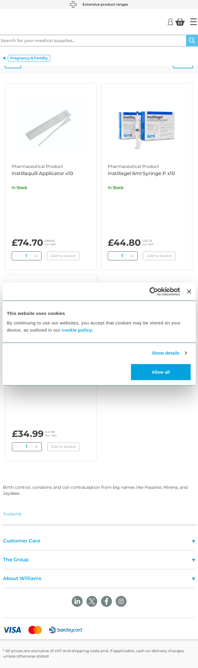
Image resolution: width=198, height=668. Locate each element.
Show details (166, 352)
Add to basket (63, 255)
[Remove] (16, 256)
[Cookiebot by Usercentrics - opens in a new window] (154, 291)
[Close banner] (189, 292)
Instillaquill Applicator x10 (42, 173)
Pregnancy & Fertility (29, 58)
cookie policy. (77, 329)
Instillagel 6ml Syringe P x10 (141, 173)
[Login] (170, 21)
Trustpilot (12, 513)
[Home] (193, 21)
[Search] (192, 41)
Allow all (161, 371)
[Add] (35, 256)
